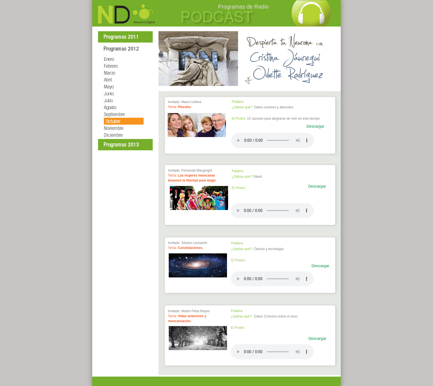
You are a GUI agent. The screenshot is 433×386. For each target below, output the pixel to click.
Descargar (315, 126)
